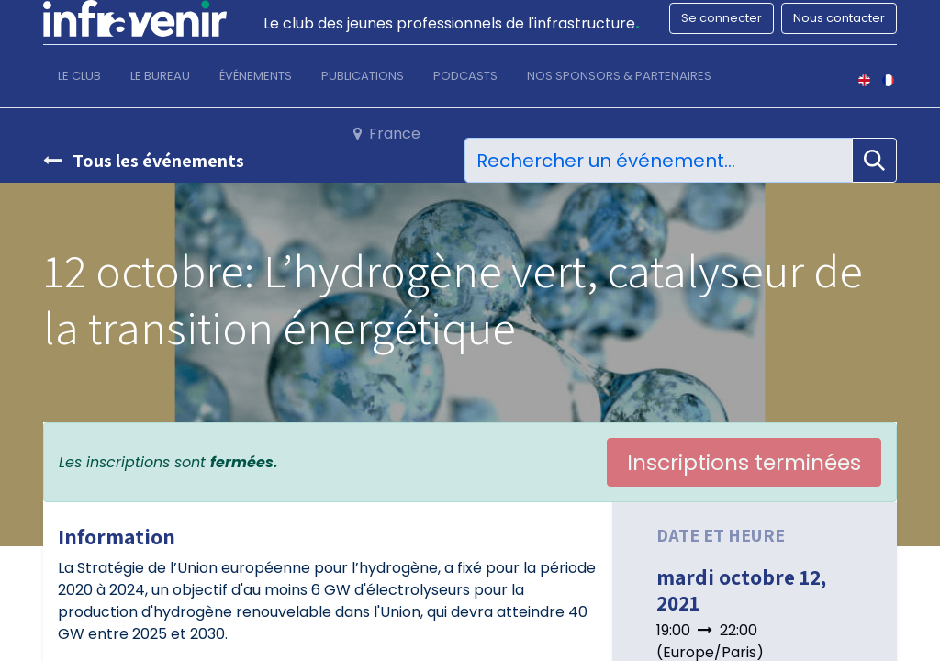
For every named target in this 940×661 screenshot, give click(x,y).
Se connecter (721, 18)
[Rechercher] (874, 160)
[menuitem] (79, 79)
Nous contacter (839, 18)
